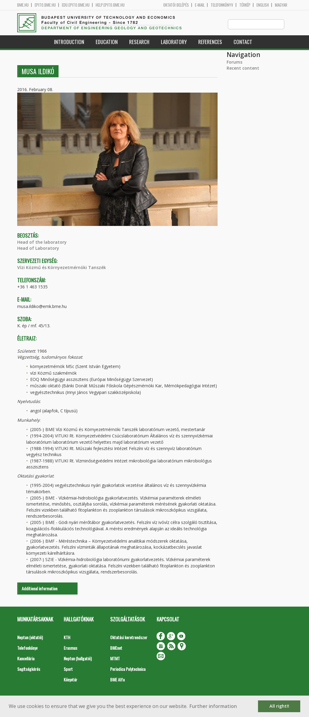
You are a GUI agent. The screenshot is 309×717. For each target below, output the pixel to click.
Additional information (39, 588)
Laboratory (174, 42)
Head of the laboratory (42, 242)
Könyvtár (70, 680)
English (262, 5)
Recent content (243, 68)
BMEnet (116, 648)
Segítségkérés (28, 669)
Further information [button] (213, 706)
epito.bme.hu (45, 5)
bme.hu (23, 5)
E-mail (200, 5)
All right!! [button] (279, 706)
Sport (68, 669)
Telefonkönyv (222, 5)
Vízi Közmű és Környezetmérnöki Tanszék (61, 268)
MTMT (115, 658)
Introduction (69, 42)
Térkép (244, 5)
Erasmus (70, 648)
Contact (243, 42)
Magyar (281, 5)
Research (139, 42)
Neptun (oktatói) (30, 637)
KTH (67, 637)
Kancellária (25, 658)
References (210, 42)
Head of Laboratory (38, 248)
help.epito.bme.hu (110, 5)
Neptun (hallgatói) (78, 658)
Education (107, 42)
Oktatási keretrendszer (128, 637)
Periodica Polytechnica (127, 669)
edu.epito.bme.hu (76, 5)
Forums (234, 62)
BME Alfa (117, 680)
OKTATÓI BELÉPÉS (176, 5)
